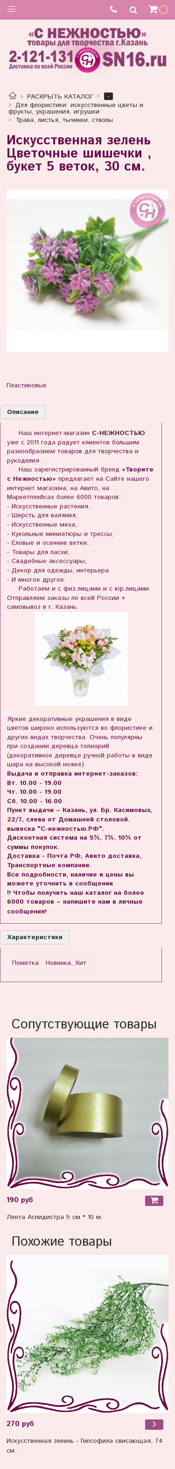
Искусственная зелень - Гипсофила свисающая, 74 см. (85, 1445)
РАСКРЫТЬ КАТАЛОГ (60, 96)
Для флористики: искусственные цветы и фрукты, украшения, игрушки (76, 108)
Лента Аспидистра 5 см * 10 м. (55, 1217)
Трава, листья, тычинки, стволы (64, 120)
